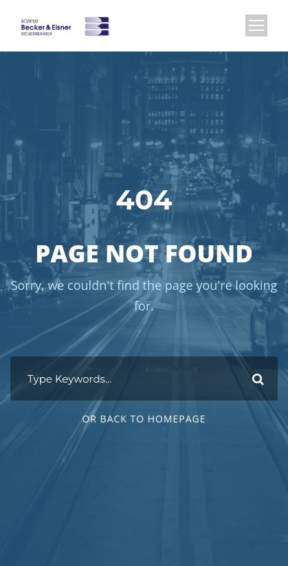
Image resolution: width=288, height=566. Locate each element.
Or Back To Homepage (144, 418)
